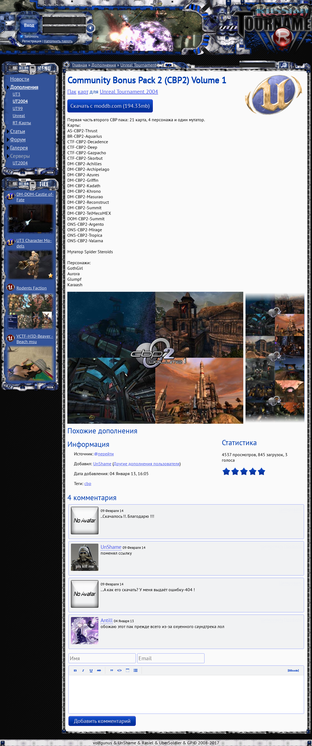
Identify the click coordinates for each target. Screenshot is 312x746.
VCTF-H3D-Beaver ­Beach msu (34, 338)
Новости (19, 79)
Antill (107, 620)
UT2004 (20, 101)
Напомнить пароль (58, 40)
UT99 (18, 108)
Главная (79, 65)
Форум (18, 139)
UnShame (102, 463)
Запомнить (29, 36)
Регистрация (31, 40)
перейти (106, 453)
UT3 (16, 94)
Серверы (20, 156)
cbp (87, 483)
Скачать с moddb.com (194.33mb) (110, 105)
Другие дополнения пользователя (147, 463)
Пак (71, 91)
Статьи (17, 131)
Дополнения (24, 87)
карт (83, 91)
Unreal (19, 115)
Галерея (19, 147)
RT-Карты (22, 122)
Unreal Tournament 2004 (143, 65)
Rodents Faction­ (31, 288)
